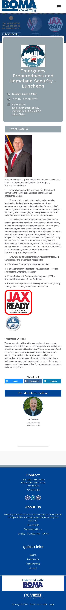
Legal (51, 604)
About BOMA (33, 525)
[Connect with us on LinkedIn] (32, 497)
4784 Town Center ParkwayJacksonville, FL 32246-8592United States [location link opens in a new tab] (26, 111)
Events (33, 555)
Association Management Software (33, 596)
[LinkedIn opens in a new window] (52, 381)
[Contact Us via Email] (38, 497)
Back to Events (10, 34)
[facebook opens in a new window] (33, 381)
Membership (33, 559)
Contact (33, 568)
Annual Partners (33, 564)
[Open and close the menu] (50, 6)
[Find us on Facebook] (27, 497)
